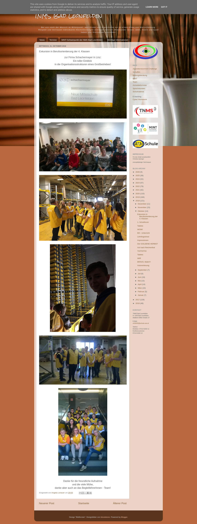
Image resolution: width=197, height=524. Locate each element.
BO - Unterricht (143, 233)
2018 (138, 201)
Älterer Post (120, 503)
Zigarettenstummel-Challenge (145, 69)
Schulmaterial (138, 92)
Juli (139, 274)
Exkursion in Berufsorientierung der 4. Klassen (147, 216)
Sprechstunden (139, 88)
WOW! (140, 229)
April (140, 284)
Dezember (142, 204)
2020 (138, 194)
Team (135, 82)
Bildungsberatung (140, 75)
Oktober (141, 211)
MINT (135, 79)
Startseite (83, 503)
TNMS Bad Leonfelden (68, 15)
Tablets (140, 226)
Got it (164, 7)
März (140, 288)
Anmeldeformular (140, 85)
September (142, 270)
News (42, 40)
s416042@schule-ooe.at (141, 323)
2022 (138, 186)
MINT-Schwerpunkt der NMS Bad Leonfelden (81, 40)
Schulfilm (136, 72)
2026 (138, 172)
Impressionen (142, 240)
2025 (138, 175)
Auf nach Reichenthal (146, 247)
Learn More (152, 7)
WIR (139, 258)
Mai (139, 281)
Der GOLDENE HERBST (147, 244)
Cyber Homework (140, 99)
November (142, 207)
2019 (138, 197)
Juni (140, 277)
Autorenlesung (143, 265)
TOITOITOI (142, 251)
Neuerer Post (46, 503)
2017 (138, 300)
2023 (138, 183)
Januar (141, 295)
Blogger (124, 517)
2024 (138, 179)
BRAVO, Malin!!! (144, 262)
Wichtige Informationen (117, 40)
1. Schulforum (143, 222)
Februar (141, 292)
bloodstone (105, 517)
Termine (53, 40)
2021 (138, 190)
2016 (138, 303)
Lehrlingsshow (143, 237)
